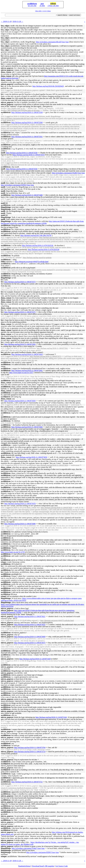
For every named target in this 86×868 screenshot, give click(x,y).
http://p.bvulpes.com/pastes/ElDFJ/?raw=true (42, 852)
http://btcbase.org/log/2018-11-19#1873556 (21, 169)
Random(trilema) (24, 866)
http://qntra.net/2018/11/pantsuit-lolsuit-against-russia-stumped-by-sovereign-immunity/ (39, 270)
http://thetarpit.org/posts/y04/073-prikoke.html (31, 262)
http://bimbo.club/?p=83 (16, 108)
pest (42, 4)
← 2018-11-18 (6, 21)
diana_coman (6, 72)
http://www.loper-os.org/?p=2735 (13, 552)
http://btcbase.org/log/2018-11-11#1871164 (51, 717)
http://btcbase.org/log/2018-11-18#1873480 (27, 195)
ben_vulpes (5, 26)
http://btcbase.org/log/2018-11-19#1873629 (27, 354)
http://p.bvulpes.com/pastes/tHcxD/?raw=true (52, 42)
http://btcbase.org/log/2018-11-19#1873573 (20, 282)
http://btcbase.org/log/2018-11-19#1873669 (29, 637)
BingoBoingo (6, 207)
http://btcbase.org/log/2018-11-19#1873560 (27, 122)
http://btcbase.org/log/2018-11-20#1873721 (27, 782)
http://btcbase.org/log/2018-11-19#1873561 (27, 137)
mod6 (3, 153)
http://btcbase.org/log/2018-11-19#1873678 (20, 504)
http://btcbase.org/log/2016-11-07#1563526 (37, 245)
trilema (53, 3)
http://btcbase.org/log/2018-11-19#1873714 (29, 752)
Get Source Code (61, 866)
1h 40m (42, 6)
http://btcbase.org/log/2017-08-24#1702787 (36, 235)
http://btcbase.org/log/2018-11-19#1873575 (20, 312)
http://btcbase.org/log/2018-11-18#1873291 (52, 199)
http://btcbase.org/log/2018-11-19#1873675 (29, 643)
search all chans (74, 15)
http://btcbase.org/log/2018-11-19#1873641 (27, 370)
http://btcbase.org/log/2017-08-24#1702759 (55, 237)
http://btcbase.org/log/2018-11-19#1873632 (29, 624)
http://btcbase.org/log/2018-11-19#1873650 (20, 401)
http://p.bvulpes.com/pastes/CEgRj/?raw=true (68, 173)
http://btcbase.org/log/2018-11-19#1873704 (29, 747)
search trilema (62, 15)
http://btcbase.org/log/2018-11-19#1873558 (27, 112)
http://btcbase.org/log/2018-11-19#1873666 (27, 427)
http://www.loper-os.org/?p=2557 (21, 372)
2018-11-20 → (18, 21)
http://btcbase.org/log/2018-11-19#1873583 (20, 344)
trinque (4, 856)
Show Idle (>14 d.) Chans (43, 11)
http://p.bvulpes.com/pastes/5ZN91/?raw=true (17, 185)
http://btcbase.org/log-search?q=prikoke (37, 258)
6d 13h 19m (32, 6)
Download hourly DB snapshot (43, 866)
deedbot (4, 108)
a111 (2, 90)
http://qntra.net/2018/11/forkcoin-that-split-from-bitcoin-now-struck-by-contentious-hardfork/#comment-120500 (42, 222)
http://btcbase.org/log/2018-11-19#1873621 (29, 616)
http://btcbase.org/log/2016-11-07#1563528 (43, 249)
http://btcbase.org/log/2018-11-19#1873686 (20, 524)
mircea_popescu (7, 68)
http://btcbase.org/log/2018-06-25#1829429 (48, 86)
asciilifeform (32, 4)
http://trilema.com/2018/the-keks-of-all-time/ (24, 110)
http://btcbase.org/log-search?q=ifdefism (37, 423)
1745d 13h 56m (53, 6)
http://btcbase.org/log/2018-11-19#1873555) (29, 155)
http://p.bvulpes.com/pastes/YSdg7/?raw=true (28, 848)
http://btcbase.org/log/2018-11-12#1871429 (35, 659)
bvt (2, 56)
